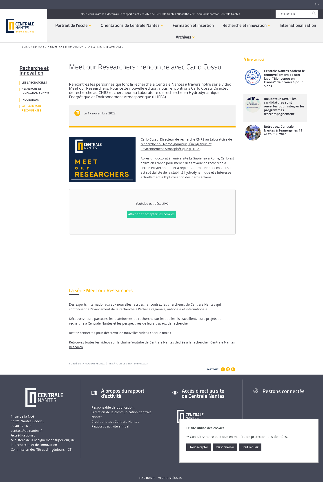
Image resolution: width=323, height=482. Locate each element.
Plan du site (147, 478)
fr (316, 4)
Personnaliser (225, 447)
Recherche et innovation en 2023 (35, 91)
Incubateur (30, 100)
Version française (34, 46)
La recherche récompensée (105, 46)
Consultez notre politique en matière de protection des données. (239, 436)
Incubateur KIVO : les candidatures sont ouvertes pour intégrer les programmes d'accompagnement (284, 106)
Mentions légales (170, 478)
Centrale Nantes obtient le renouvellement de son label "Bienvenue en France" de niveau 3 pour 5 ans (284, 78)
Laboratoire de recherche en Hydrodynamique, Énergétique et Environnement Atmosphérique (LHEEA (186, 144)
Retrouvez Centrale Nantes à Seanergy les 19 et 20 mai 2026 (283, 130)
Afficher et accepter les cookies (151, 214)
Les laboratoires (34, 82)
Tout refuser (250, 447)
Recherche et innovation (34, 69)
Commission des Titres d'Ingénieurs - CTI (41, 449)
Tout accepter (199, 447)
